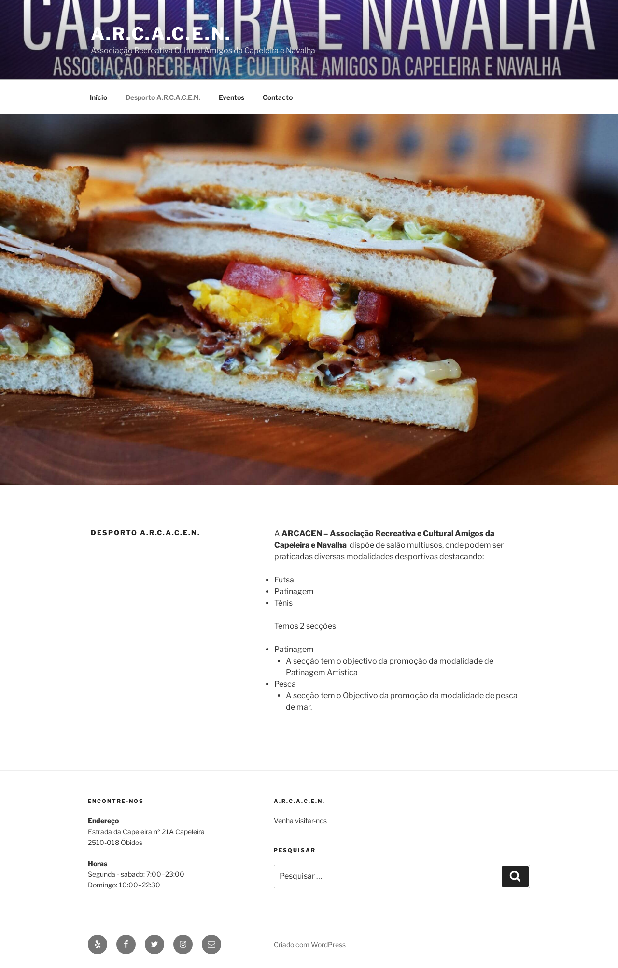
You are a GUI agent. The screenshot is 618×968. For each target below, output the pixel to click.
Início (98, 97)
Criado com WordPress (310, 944)
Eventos (231, 97)
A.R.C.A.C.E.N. (161, 33)
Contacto (278, 97)
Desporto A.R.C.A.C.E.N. (163, 97)
